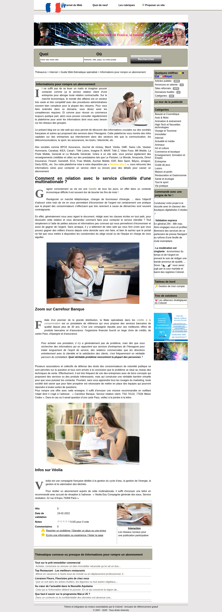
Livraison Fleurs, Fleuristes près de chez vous (62, 578)
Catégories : (164, 95)
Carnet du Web (73, 5)
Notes (38, 522)
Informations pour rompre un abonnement (123, 72)
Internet (159, 138)
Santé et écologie (164, 179)
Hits (37, 508)
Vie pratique (161, 186)
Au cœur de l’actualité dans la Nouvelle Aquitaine (64, 586)
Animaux (159, 144)
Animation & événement (168, 121)
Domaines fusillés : (168, 92)
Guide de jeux (162, 165)
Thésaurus (41, 72)
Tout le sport (161, 182)
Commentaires (43, 526)
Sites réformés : (167, 88)
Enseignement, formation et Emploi (170, 156)
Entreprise (160, 161)
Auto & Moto (162, 117)
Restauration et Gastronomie (171, 175)
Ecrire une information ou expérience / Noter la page (74, 535)
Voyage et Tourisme (166, 130)
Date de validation (41, 515)
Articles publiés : (167, 81)
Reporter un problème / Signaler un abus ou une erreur (76, 530)
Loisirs (158, 168)
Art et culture (162, 148)
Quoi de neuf (100, 5)
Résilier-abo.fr (118, 164)
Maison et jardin (163, 171)
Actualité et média (165, 141)
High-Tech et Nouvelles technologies (167, 126)
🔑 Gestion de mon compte (170, 286)
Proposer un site (153, 5)
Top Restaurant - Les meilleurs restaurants (60, 570)
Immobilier (160, 134)
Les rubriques (127, 5)
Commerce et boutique (167, 151)
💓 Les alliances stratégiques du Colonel (171, 301)
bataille (93, 189)
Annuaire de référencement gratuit (141, 607)
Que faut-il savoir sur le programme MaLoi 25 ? (62, 594)
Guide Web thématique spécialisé (79, 72)
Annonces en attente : (169, 84)
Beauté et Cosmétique (167, 114)
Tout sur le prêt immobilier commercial (57, 562)
